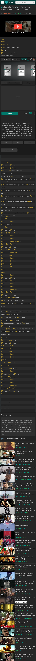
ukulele (17, 83)
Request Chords (21, 602)
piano (10, 83)
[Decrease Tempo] (2, 59)
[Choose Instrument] (21, 83)
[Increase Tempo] (9, 59)
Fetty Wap (16, 7)
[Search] (33, 2)
